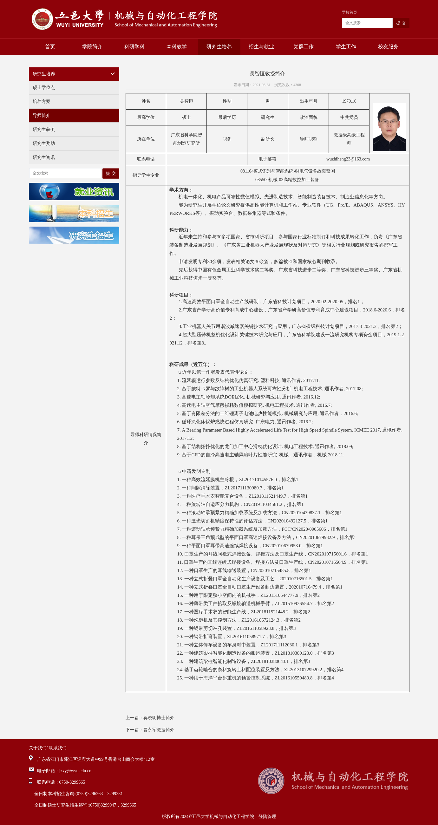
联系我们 (58, 748)
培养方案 (41, 101)
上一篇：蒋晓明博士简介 (150, 717)
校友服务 (388, 46)
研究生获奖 (44, 129)
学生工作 (346, 46)
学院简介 (92, 46)
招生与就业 (261, 46)
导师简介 (41, 115)
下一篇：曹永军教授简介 (150, 729)
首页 (50, 46)
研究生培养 (219, 46)
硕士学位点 (44, 87)
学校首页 (349, 12)
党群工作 (303, 46)
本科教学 (177, 46)
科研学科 (134, 46)
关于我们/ (38, 748)
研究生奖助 (44, 143)
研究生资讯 (44, 157)
